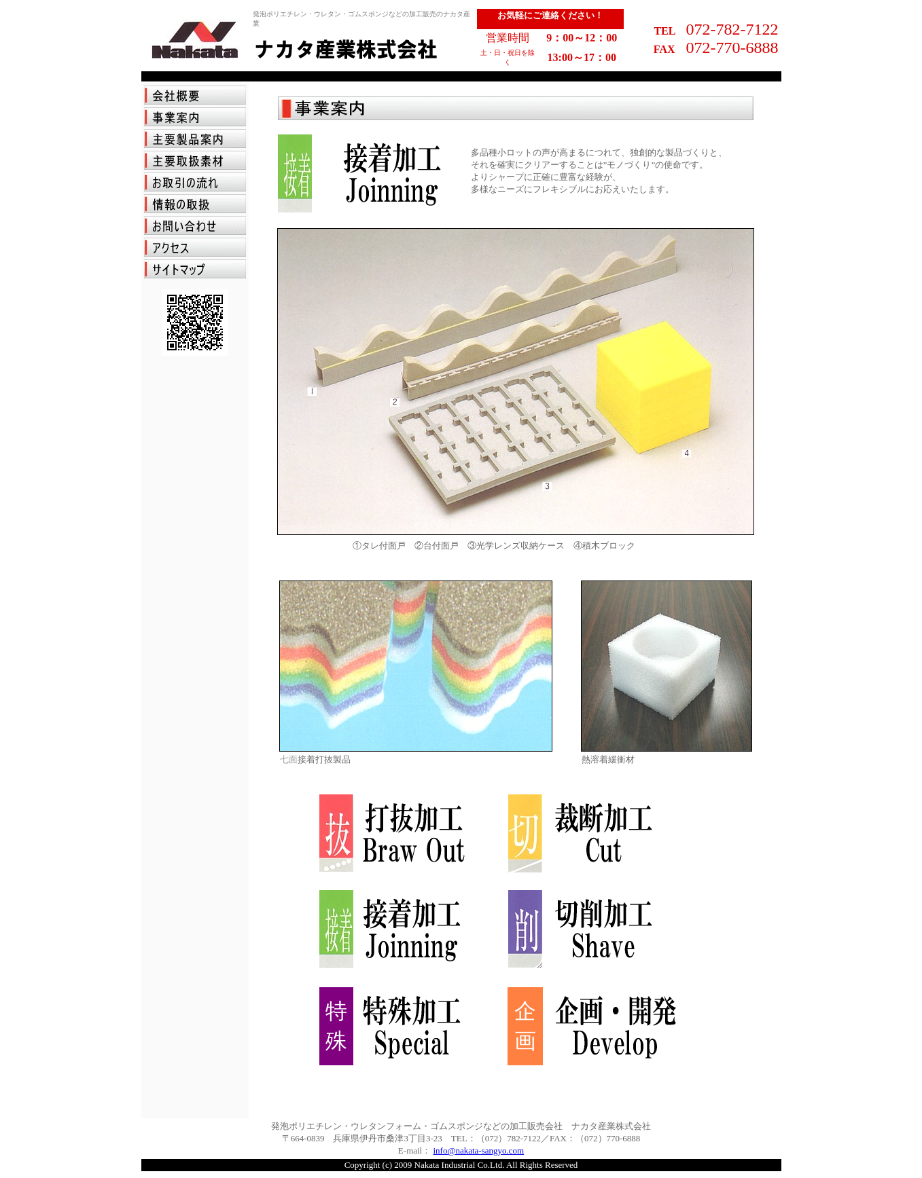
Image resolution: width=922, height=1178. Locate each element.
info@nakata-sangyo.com (479, 1150)
